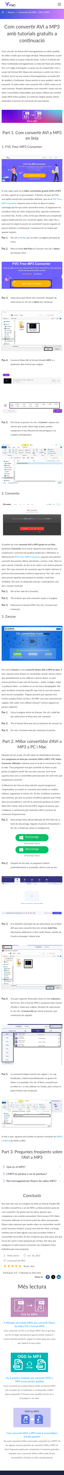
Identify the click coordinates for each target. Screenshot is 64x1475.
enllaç (23, 237)
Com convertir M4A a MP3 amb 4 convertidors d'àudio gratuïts (31, 1435)
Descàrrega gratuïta (37, 838)
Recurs (11, 12)
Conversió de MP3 (27, 12)
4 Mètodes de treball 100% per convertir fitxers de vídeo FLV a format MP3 (29, 1324)
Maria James (13, 1255)
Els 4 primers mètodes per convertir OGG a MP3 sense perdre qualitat (29, 1379)
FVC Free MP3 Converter (28, 556)
